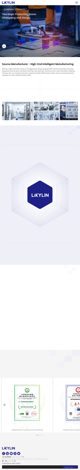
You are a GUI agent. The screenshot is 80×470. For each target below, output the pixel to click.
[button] (4, 405)
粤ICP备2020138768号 (9, 461)
